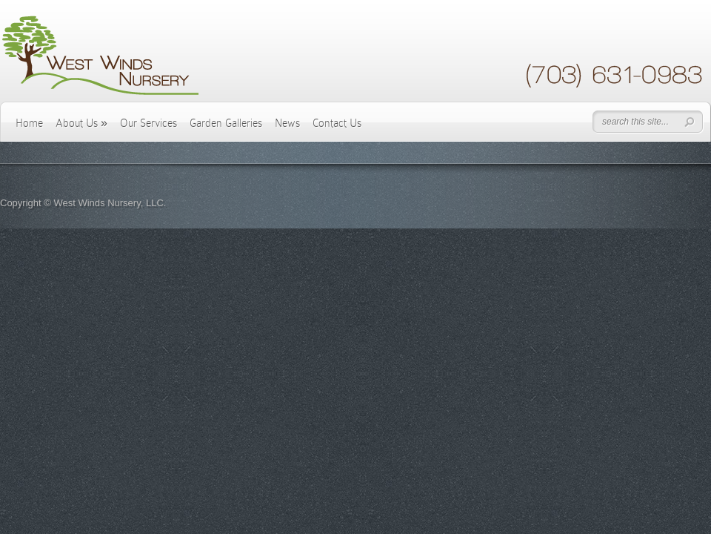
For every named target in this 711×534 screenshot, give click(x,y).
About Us (81, 123)
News (287, 123)
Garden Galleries (226, 123)
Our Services (148, 123)
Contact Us (337, 123)
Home (29, 123)
